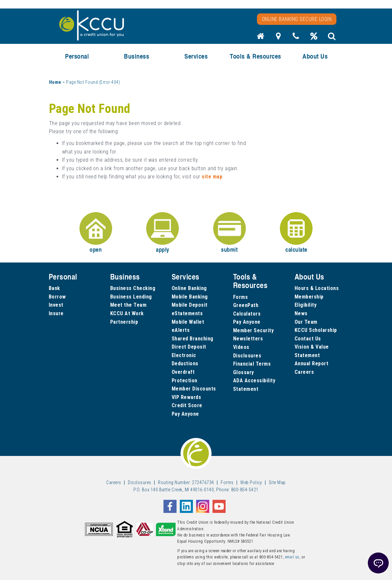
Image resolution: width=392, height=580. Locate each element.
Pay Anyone (185, 414)
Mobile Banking (190, 297)
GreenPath (246, 305)
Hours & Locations (317, 288)
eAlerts (181, 330)
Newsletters (248, 338)
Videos (241, 347)
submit (229, 233)
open (95, 233)
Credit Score (187, 405)
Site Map (277, 482)
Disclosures (247, 356)
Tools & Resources (255, 56)
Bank (54, 288)
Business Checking (133, 288)
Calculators (247, 314)
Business (136, 56)
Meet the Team (128, 305)
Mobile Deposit (190, 305)
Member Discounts (194, 389)
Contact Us (308, 338)
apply (162, 233)
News (301, 313)
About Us (315, 56)
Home (55, 82)
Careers (304, 372)
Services (196, 56)
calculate (296, 233)
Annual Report (312, 363)
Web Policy (251, 482)
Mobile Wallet (188, 322)
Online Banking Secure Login (297, 19)
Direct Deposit (189, 347)
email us (292, 557)
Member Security (253, 330)
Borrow (57, 297)
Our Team (306, 322)
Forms (240, 297)
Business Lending (131, 297)
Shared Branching (192, 338)
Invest (56, 305)
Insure (56, 313)
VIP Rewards (186, 397)
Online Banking (189, 288)
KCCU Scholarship (316, 330)
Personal (77, 56)
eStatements (187, 313)
